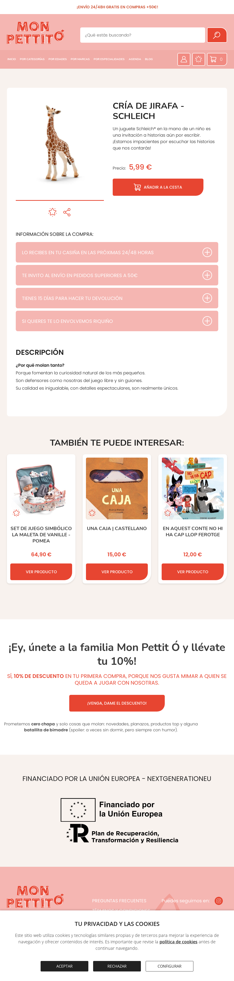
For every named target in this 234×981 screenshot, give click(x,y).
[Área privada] (183, 59)
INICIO (11, 59)
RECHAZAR (117, 966)
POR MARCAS (80, 59)
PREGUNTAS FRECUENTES (119, 901)
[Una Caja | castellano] (117, 518)
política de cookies (178, 942)
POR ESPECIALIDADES (109, 59)
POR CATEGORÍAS (32, 59)
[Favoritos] (198, 59)
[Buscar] (217, 35)
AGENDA (135, 59)
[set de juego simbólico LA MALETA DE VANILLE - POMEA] (41, 518)
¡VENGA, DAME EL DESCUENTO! (117, 703)
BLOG (149, 59)
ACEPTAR (64, 966)
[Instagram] (218, 901)
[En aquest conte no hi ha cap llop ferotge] (192, 518)
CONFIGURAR (169, 966)
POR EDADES (57, 59)
